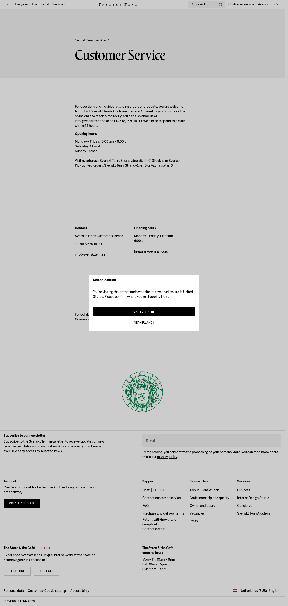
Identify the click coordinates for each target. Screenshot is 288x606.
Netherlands (144, 322)
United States (144, 311)
